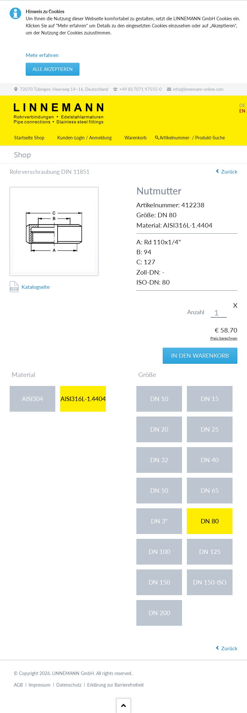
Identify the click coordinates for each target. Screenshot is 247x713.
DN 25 (210, 429)
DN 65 (210, 490)
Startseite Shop (29, 137)
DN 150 (159, 582)
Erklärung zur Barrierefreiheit (115, 685)
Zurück (229, 171)
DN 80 (210, 521)
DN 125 (210, 551)
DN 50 (159, 490)
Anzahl (195, 312)
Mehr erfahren (42, 55)
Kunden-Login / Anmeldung (84, 137)
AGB (18, 685)
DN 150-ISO (209, 582)
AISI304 (32, 398)
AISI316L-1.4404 (83, 398)
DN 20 (159, 429)
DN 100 (159, 551)
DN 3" (159, 521)
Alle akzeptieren (52, 69)
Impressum (39, 685)
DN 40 (210, 460)
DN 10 (159, 398)
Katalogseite (36, 287)
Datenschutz (68, 685)
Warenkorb (135, 137)
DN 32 (159, 460)
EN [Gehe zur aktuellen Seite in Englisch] (242, 111)
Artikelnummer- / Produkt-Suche (192, 137)
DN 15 (210, 398)
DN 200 (159, 612)
